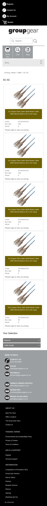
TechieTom (7, 52)
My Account (11, 16)
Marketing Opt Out (12, 497)
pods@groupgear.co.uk (19, 399)
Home (13, 73)
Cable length (9, 345)
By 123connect (9, 502)
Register (10, 4)
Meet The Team (11, 413)
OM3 (19, 73)
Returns (8, 489)
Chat (17, 51)
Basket (10, 22)
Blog (27, 51)
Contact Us (11, 10)
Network (7, 340)
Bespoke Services (12, 485)
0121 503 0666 (16, 362)
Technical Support (11, 459)
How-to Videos (10, 477)
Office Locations (11, 417)
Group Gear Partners (13, 473)
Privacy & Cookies (12, 440)
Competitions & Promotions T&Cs (17, 470)
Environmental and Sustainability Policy (19, 437)
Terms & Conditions (12, 444)
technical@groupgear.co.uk (20, 375)
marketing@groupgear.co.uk (21, 392)
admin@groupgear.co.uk (19, 386)
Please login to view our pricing (16, 130)
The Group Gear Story (13, 421)
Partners (8, 481)
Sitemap (8, 493)
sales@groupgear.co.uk (19, 368)
